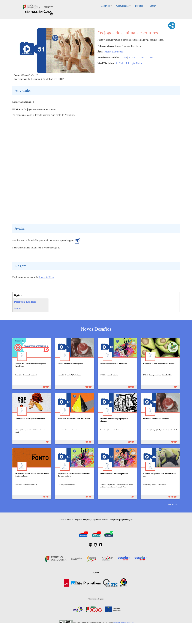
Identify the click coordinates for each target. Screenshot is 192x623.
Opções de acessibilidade (103, 519)
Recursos (105, 5)
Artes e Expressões (114, 51)
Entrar (153, 5)
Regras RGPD (80, 519)
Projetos (139, 5)
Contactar (69, 519)
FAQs (89, 519)
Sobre (61, 519)
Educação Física (134, 63)
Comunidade (122, 5)
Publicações (128, 519)
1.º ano (123, 57)
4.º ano (149, 57)
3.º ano (140, 57)
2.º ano (132, 57)
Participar (118, 519)
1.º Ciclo (120, 63)
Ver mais (172, 504)
